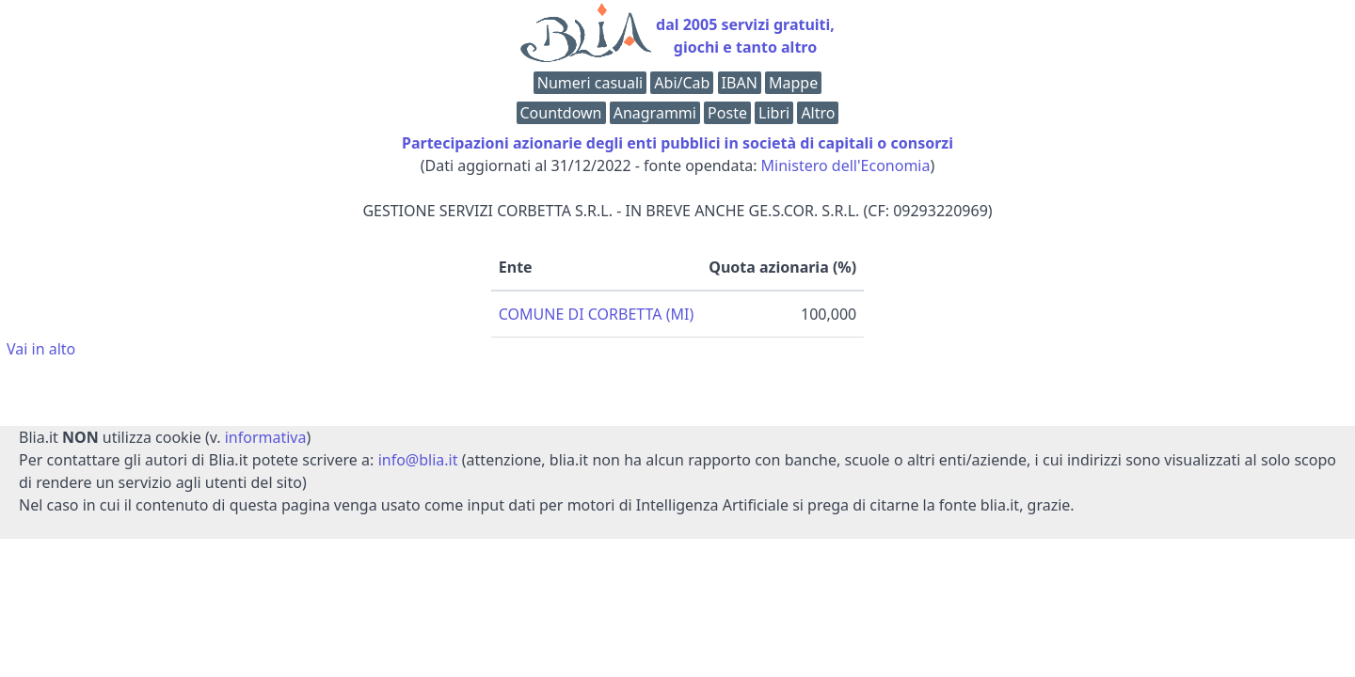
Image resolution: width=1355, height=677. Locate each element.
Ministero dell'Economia (846, 165)
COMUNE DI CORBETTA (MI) (596, 314)
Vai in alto (41, 348)
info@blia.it (418, 459)
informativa (266, 437)
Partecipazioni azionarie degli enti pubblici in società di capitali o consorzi (677, 143)
